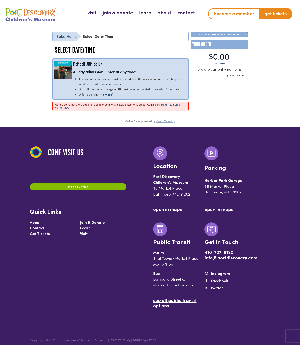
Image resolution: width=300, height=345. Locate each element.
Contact (37, 229)
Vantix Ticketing (165, 121)
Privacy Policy (120, 340)
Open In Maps (167, 209)
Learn (85, 229)
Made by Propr (144, 340)
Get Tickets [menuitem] (275, 13)
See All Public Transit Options (175, 303)
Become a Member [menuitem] (234, 13)
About (35, 224)
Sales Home (67, 36)
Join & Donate (92, 224)
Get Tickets (40, 235)
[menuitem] (92, 12)
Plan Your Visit (78, 187)
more (108, 94)
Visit (84, 235)
